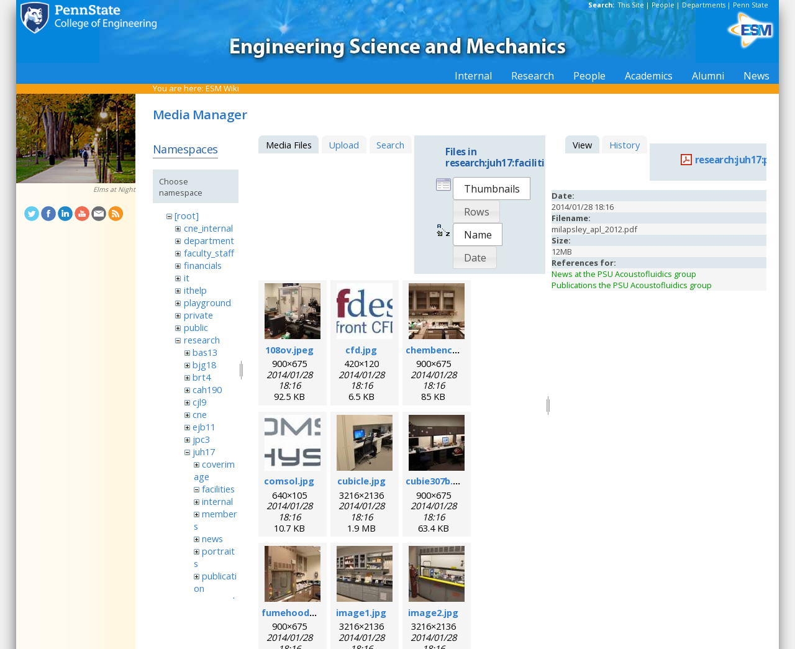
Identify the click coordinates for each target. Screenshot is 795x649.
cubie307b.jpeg (439, 480)
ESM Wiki (222, 88)
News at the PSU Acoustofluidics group (624, 273)
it (186, 277)
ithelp (195, 290)
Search (390, 144)
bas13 (205, 352)
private (198, 315)
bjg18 (204, 364)
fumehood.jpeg (296, 612)
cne (200, 414)
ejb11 (204, 426)
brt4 (202, 377)
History (624, 144)
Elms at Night (114, 189)
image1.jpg (361, 612)
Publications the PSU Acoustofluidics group (632, 285)
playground (207, 302)
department (209, 240)
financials (203, 265)
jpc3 (201, 439)
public (196, 327)
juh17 (204, 451)
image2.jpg (433, 612)
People (663, 5)
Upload (344, 144)
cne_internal (208, 228)
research (202, 340)
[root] (187, 215)
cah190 (207, 389)
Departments (703, 5)
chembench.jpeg (443, 349)
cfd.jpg (361, 349)
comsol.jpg (289, 480)
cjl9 (199, 402)
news (212, 538)
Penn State (750, 5)
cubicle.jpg (361, 480)
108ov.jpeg (289, 349)
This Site (631, 5)
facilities (218, 489)
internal (217, 501)
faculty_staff (209, 253)
